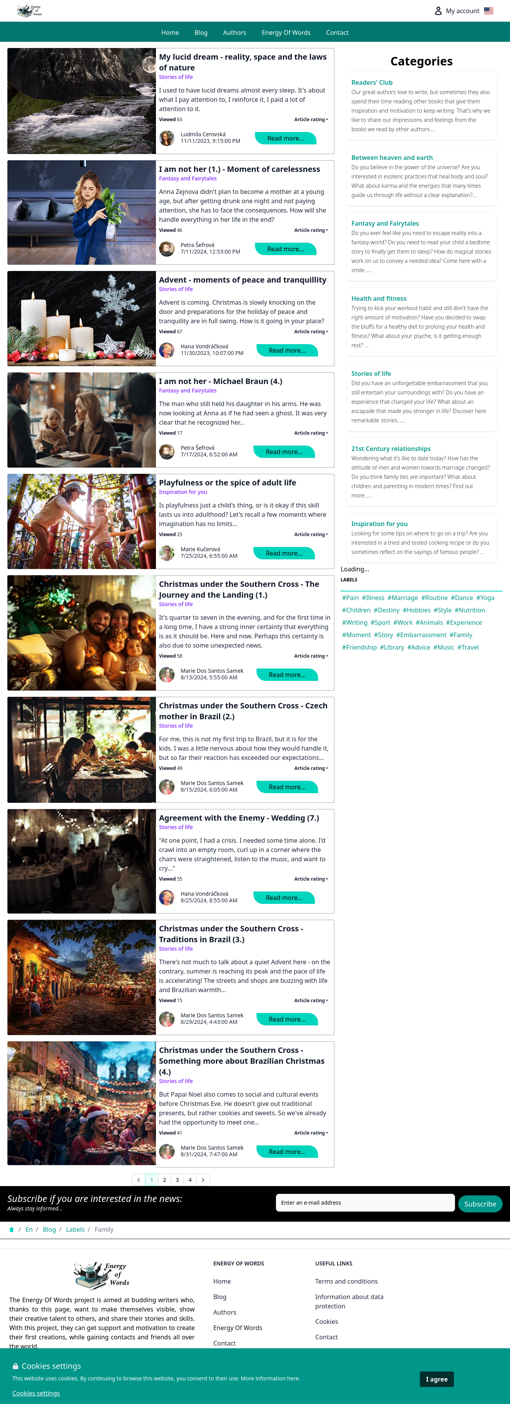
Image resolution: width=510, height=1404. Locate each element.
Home (170, 32)
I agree (437, 1379)
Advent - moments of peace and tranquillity (243, 279)
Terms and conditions (346, 1281)
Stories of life (176, 77)
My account (456, 10)
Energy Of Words (286, 32)
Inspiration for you (183, 491)
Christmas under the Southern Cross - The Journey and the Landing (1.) (239, 589)
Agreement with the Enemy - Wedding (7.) (239, 818)
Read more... (285, 138)
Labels (75, 1229)
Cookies (326, 1321)
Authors (234, 32)
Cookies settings (36, 1393)
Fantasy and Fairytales (188, 178)
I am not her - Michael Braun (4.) (220, 381)
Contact (337, 32)
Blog (201, 32)
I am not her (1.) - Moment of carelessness (239, 169)
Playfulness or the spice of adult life (227, 482)
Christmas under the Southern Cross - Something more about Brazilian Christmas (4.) (242, 1061)
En (29, 1229)
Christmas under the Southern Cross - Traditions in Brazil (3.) (231, 934)
